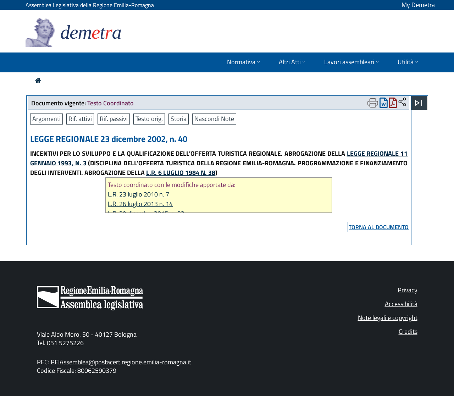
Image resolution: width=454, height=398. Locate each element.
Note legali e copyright (387, 317)
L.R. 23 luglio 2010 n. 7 (138, 194)
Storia (179, 118)
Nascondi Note (214, 118)
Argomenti (46, 118)
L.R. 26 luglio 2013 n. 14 (140, 204)
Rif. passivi (114, 118)
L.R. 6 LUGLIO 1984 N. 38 (180, 172)
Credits (408, 331)
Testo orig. (149, 118)
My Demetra (418, 5)
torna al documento (379, 227)
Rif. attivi (80, 118)
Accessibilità (401, 304)
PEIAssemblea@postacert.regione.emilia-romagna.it (121, 362)
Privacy (407, 290)
